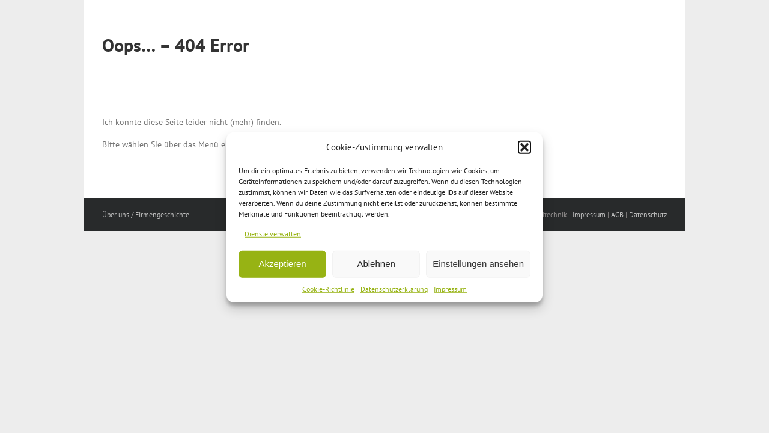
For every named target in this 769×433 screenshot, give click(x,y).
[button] (524, 151)
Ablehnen (376, 268)
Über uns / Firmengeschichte (145, 214)
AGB (617, 214)
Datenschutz (648, 214)
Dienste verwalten (273, 237)
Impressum (450, 292)
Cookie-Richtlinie (328, 292)
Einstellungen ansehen (478, 268)
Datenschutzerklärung (394, 292)
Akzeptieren (282, 268)
